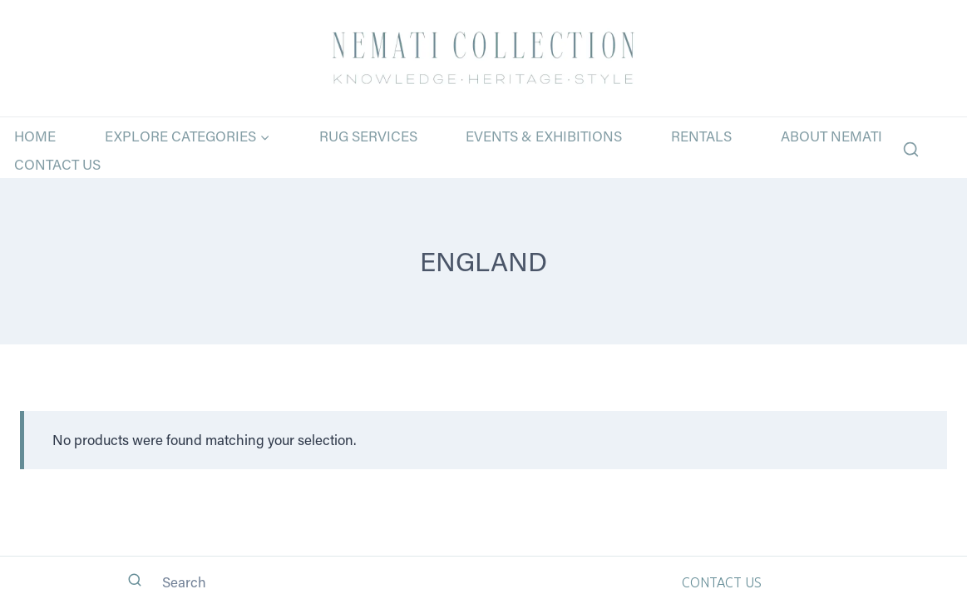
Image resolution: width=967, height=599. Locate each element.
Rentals (701, 135)
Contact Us (57, 164)
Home (35, 135)
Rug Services (368, 135)
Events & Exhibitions (544, 135)
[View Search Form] (910, 150)
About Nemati (831, 135)
